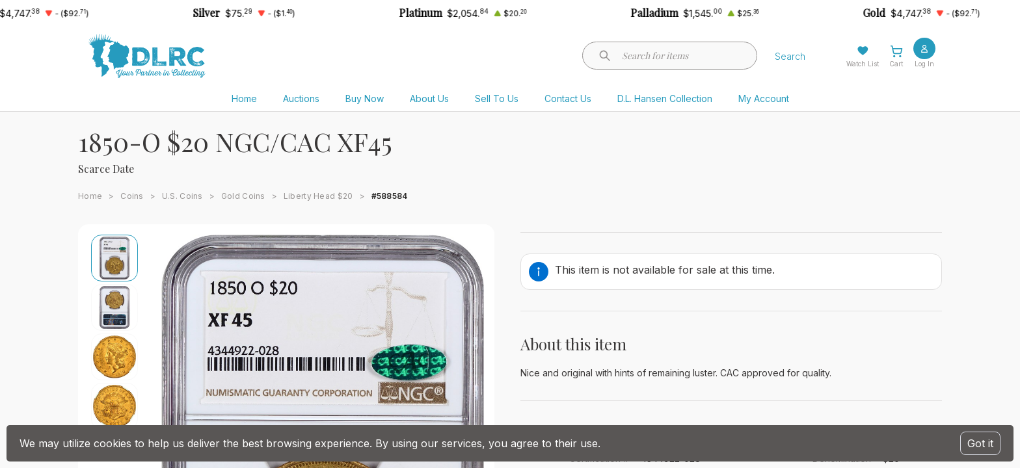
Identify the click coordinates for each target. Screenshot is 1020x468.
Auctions (301, 98)
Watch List (862, 64)
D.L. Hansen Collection (664, 98)
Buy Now (364, 98)
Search (790, 56)
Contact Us (567, 98)
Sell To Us (496, 98)
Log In (924, 64)
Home (244, 98)
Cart (896, 64)
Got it (980, 443)
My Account (763, 98)
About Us (429, 98)
